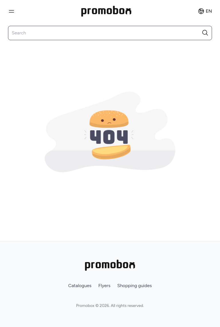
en (205, 11)
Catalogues (79, 285)
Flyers (104, 285)
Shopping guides (134, 285)
